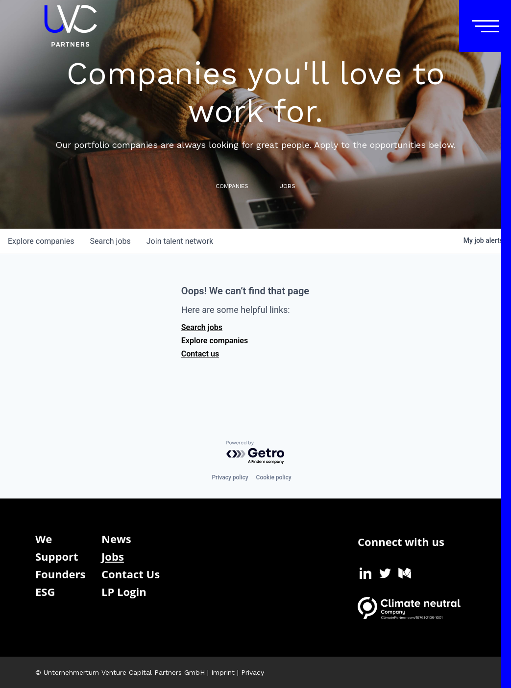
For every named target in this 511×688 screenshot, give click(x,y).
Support (56, 556)
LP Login (123, 591)
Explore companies (214, 340)
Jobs (112, 556)
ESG (45, 591)
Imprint (223, 672)
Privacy (252, 672)
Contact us (200, 353)
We (43, 539)
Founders (60, 574)
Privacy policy (230, 477)
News (116, 539)
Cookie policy (274, 477)
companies (41, 241)
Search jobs (201, 327)
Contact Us (130, 574)
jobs (110, 241)
